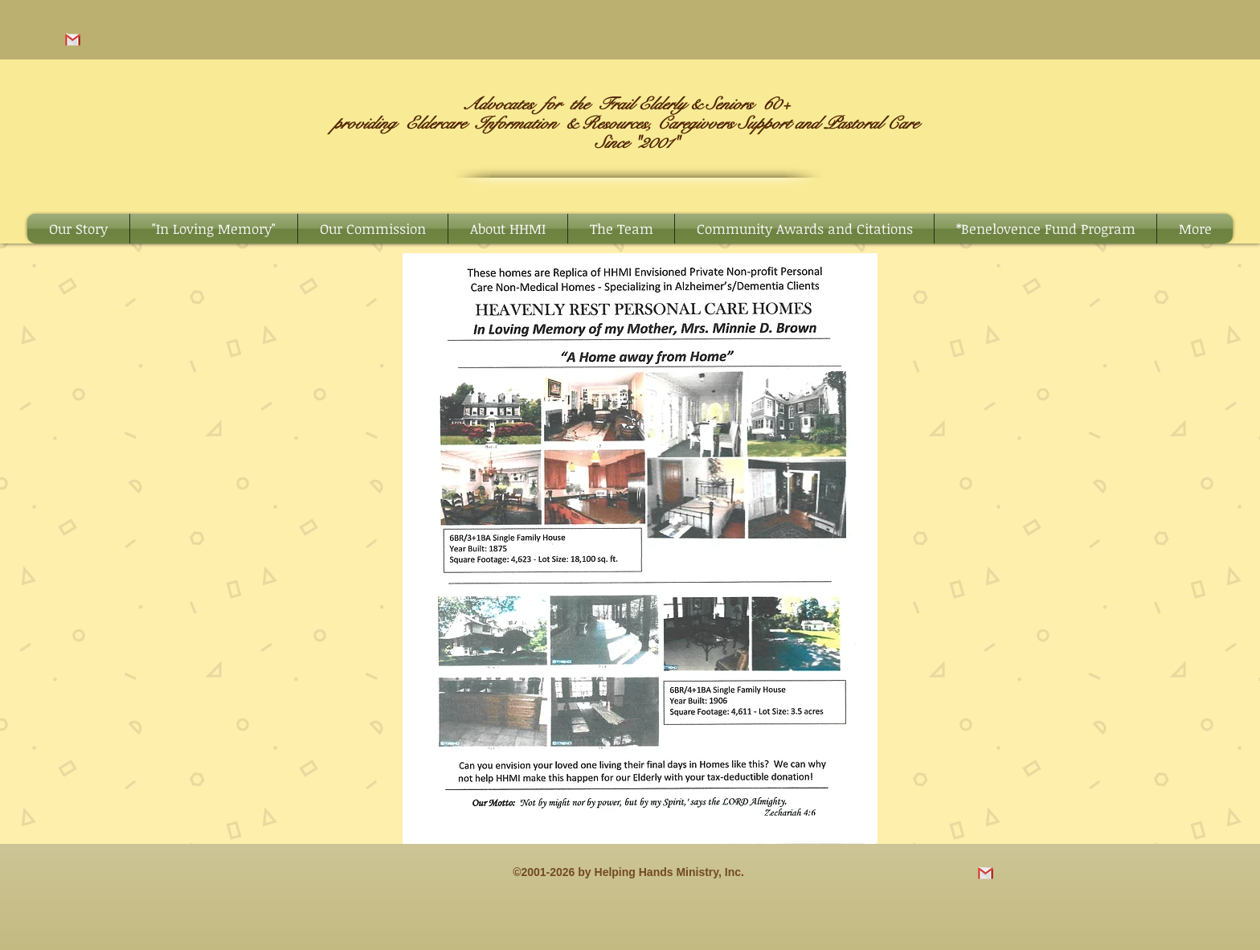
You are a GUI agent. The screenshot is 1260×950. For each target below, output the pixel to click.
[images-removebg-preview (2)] (73, 40)
